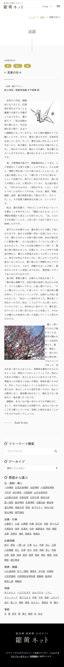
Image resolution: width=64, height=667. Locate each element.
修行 (6, 544)
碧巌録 (40, 576)
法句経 (41, 571)
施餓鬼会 (39, 528)
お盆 (17, 523)
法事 (6, 533)
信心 (47, 544)
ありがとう (10, 592)
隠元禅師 (8, 512)
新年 (14, 613)
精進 (49, 554)
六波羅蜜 (8, 549)
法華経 (50, 571)
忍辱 (6, 554)
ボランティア (11, 597)
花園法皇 (40, 502)
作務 (41, 544)
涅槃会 (13, 533)
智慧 (31, 554)
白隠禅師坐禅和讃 (26, 576)
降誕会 (36, 533)
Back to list (21, 423)
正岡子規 (34, 497)
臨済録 (48, 576)
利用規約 (34, 656)
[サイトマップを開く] (58, 6)
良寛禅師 (30, 502)
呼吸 (34, 597)
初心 (17, 549)
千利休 (7, 492)
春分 (24, 613)
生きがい (35, 602)
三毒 (29, 544)
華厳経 (18, 581)
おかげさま (37, 592)
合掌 (23, 549)
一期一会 (21, 544)
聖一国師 (8, 502)
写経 (46, 523)
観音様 (50, 502)
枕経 (48, 528)
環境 (27, 602)
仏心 (35, 544)
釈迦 (28, 507)
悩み (6, 602)
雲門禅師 (19, 512)
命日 (29, 549)
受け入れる (25, 597)
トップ (32, 17)
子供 (40, 597)
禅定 (43, 554)
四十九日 (54, 523)
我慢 (12, 554)
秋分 (40, 613)
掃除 (21, 602)
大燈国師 (27, 492)
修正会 (38, 523)
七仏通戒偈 (10, 571)
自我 (55, 554)
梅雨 (30, 613)
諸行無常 (14, 559)
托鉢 (31, 528)
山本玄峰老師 (40, 492)
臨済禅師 (19, 502)
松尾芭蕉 (23, 497)
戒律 (19, 554)
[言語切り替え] (45, 6)
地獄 (41, 549)
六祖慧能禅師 (47, 487)
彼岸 (17, 528)
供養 (31, 523)
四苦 (35, 549)
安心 (47, 549)
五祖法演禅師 (21, 487)
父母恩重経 (10, 576)
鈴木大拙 (48, 507)
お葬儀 (24, 523)
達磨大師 (19, 507)
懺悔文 (33, 571)
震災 (56, 602)
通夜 (21, 533)
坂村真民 (17, 492)
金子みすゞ (37, 507)
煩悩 (12, 544)
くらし (48, 592)
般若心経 (8, 581)
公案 (53, 544)
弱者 (46, 597)
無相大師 (45, 497)
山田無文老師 (11, 497)
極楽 (37, 554)
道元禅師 (8, 507)
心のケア (55, 597)
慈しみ (13, 602)
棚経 (54, 528)
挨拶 (25, 554)
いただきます (24, 592)
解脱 (6, 559)
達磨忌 (28, 533)
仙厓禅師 (34, 487)
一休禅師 (8, 487)
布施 (53, 549)
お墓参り (8, 523)
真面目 (45, 602)
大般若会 (8, 528)
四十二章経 (22, 571)
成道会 (24, 528)
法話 (42, 17)
